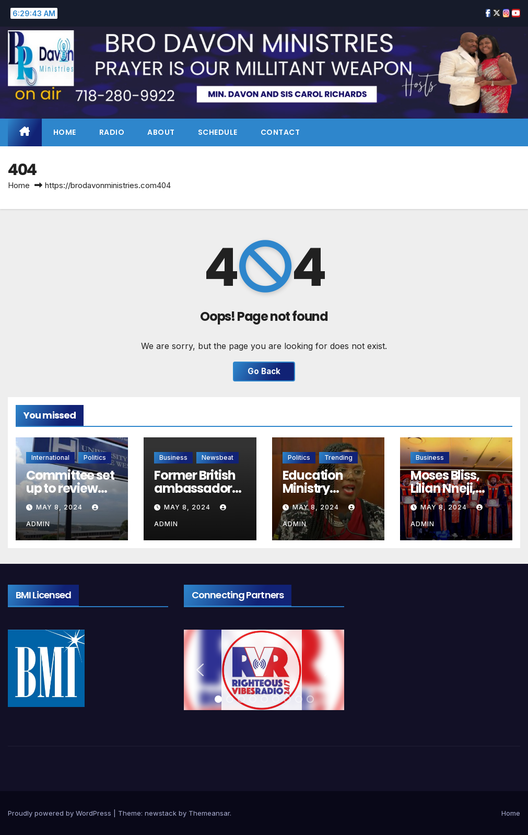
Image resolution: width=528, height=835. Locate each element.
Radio (112, 132)
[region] (264, 670)
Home (64, 132)
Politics (95, 457)
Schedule (218, 132)
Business (173, 457)
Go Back (264, 371)
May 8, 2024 (60, 507)
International (50, 457)
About (161, 132)
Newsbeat (217, 457)
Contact (280, 132)
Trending (338, 457)
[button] (200, 670)
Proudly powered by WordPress (60, 813)
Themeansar (209, 813)
